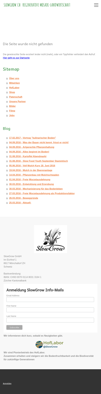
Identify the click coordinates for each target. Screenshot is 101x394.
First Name (11, 306)
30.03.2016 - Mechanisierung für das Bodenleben (36, 189)
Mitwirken (14, 83)
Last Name (11, 316)
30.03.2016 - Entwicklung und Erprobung (31, 184)
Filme (12, 111)
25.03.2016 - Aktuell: (20, 202)
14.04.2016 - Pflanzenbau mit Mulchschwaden (34, 175)
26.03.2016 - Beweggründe (23, 198)
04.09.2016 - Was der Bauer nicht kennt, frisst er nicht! (39, 142)
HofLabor (14, 87)
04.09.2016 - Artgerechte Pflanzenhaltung (31, 147)
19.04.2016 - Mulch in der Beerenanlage (30, 170)
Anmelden (7, 383)
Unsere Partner (17, 101)
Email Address (12, 295)
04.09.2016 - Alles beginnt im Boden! (29, 152)
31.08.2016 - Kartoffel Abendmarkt (27, 156)
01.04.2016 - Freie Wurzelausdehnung (29, 179)
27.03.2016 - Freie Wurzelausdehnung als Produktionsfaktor (42, 193)
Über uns (14, 78)
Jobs (11, 115)
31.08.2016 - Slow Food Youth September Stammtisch (38, 161)
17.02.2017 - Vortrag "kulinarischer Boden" (32, 138)
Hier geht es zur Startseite (16, 57)
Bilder (12, 106)
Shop (12, 92)
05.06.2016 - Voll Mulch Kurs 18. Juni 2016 (32, 165)
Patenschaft (15, 97)
